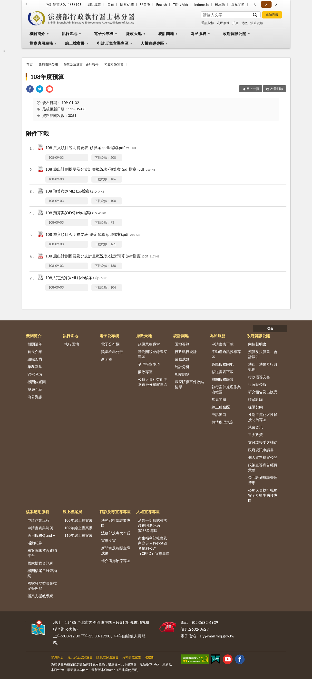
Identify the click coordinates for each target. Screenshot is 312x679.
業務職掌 (35, 366)
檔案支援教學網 (40, 596)
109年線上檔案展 (78, 528)
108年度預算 (47, 76)
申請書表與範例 (40, 528)
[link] (30, 89)
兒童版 (145, 4)
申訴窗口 (219, 414)
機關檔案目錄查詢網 (42, 573)
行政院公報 (257, 384)
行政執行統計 (186, 351)
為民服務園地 (223, 364)
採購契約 (255, 407)
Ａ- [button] (255, 4)
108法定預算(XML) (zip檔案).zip (76, 278)
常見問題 (238, 4)
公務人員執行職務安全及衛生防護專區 (262, 495)
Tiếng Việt (180, 4)
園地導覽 (182, 344)
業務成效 (182, 359)
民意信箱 (127, 4)
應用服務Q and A (41, 535)
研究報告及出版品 (262, 392)
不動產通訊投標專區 (226, 354)
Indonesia (201, 4)
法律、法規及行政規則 (262, 366)
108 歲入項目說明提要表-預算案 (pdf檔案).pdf (90, 148)
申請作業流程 (38, 520)
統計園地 (166, 33)
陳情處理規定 (223, 422)
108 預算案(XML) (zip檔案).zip (74, 191)
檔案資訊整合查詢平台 (42, 553)
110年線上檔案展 (78, 535)
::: (26, 4)
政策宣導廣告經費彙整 (262, 467)
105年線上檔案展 (78, 520)
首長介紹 (35, 351)
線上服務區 (221, 407)
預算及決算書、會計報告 (81, 64)
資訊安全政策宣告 (80, 657)
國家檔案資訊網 (40, 563)
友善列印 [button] (276, 89)
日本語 (220, 4)
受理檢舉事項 (149, 364)
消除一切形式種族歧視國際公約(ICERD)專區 (152, 525)
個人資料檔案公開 (262, 457)
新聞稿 (106, 359)
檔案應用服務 (41, 43)
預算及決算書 (113, 64)
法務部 (149, 657)
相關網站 (182, 374)
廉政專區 (145, 372)
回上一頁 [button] (252, 89)
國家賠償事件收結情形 (189, 384)
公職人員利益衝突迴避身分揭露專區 (152, 382)
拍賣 (235, 23)
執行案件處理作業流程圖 (226, 389)
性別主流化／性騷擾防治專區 (262, 417)
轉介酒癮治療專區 (115, 560)
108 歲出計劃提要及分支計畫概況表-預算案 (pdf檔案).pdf (100, 169)
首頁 (110, 4)
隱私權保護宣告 (107, 657)
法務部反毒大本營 (115, 533)
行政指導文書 (259, 377)
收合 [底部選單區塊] (270, 328)
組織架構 (35, 359)
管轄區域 (35, 374)
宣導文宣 (108, 540)
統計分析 (182, 366)
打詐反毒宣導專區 (112, 43)
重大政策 (255, 434)
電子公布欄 (103, 33)
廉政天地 (134, 33)
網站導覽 (94, 4)
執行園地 (69, 33)
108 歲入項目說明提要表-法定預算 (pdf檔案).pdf (92, 235)
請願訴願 (255, 399)
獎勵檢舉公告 (112, 351)
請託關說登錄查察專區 (152, 354)
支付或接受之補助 (262, 442)
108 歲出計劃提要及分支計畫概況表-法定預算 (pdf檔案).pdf (102, 256)
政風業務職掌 (149, 344)
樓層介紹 (35, 389)
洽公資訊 (256, 23)
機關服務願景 (223, 379)
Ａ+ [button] (277, 4)
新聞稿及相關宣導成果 (115, 550)
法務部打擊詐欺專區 (115, 523)
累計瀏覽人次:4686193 (63, 4)
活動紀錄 (35, 543)
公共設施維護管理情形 (262, 480)
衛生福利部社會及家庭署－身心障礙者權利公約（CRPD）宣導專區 (154, 546)
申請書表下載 (223, 344)
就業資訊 (255, 427)
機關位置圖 (37, 381)
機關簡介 (37, 33)
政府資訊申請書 (261, 450)
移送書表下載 (223, 372)
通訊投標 (207, 23)
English (161, 4)
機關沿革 (35, 344)
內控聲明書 (257, 344)
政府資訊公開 (234, 33)
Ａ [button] (266, 4)
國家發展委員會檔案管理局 (42, 586)
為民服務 (223, 23)
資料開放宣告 (131, 657)
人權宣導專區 (152, 43)
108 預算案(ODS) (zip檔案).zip (75, 213)
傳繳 (244, 23)
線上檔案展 (75, 43)
